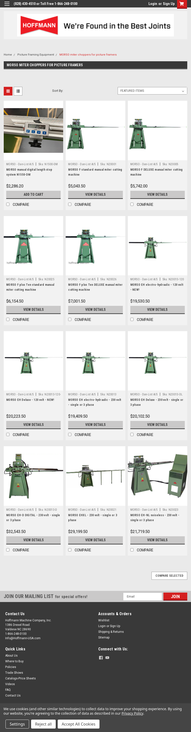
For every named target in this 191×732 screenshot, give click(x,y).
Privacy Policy (132, 713)
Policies (10, 667)
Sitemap (103, 637)
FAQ (8, 690)
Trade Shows (14, 672)
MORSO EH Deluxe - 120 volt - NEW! (30, 400)
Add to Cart (33, 194)
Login (152, 4)
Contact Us (13, 695)
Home (8, 54)
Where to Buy (14, 661)
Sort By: (57, 91)
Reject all (43, 724)
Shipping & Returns (111, 632)
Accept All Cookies (79, 724)
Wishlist (103, 620)
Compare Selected (169, 575)
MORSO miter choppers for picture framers (88, 54)
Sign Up (169, 4)
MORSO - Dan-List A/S (20, 164)
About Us (11, 655)
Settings (17, 724)
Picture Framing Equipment (35, 54)
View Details (95, 194)
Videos (10, 684)
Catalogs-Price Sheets (20, 678)
